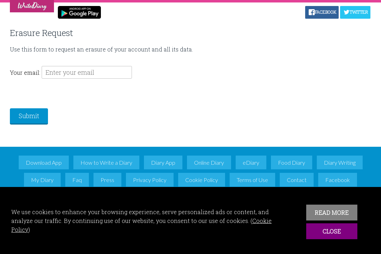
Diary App (163, 162)
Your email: (26, 72)
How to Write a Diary (106, 162)
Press (107, 179)
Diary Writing (340, 162)
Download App (44, 162)
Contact (297, 179)
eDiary (251, 162)
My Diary (42, 179)
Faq (77, 179)
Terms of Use (252, 179)
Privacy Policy (150, 179)
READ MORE (332, 212)
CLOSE (331, 231)
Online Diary (209, 162)
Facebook (337, 179)
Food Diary (291, 162)
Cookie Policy (201, 179)
